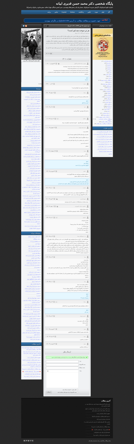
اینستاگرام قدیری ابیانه (35, 103)
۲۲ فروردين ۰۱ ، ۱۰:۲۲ (50, 63)
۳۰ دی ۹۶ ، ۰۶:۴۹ (49, 217)
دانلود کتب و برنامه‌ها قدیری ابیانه (33, 185)
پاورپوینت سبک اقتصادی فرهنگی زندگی (32, 129)
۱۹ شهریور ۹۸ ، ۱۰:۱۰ (50, 127)
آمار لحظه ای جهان (36, 281)
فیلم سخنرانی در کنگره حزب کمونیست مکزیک (32, 100)
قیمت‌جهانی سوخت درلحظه (34, 236)
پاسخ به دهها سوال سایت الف (34, 298)
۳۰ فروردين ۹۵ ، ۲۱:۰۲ (50, 329)
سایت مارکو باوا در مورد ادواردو (33, 262)
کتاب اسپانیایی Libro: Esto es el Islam (32, 226)
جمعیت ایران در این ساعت (34, 272)
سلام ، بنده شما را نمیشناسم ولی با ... (104, 144)
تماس (56, 12)
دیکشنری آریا (37, 267)
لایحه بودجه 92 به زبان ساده (34, 248)
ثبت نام (67, 357)
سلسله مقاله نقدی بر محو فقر (33, 200)
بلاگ (103, 441)
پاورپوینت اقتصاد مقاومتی (34, 228)
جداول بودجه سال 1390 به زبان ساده (32, 265)
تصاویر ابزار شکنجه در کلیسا (34, 246)
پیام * (80, 370)
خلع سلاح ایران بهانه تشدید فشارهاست (33, 373)
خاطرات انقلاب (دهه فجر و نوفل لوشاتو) (31, 147)
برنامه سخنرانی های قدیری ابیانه (33, 92)
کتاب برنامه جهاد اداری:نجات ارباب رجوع (31, 207)
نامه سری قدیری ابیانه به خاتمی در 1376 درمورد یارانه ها (31, 192)
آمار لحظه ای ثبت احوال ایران (33, 274)
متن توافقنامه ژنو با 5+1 (35, 241)
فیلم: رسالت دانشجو (35, 175)
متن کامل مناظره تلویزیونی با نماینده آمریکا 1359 (32, 150)
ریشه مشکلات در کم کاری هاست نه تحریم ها (31, 369)
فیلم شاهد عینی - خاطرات (34, 113)
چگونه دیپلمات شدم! (35, 158)
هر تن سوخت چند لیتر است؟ (78, 31)
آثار (109, 12)
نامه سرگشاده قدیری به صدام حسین (32, 205)
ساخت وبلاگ (108, 441)
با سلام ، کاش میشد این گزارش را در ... (104, 131)
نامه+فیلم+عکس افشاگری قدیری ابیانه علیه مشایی (32, 116)
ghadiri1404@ (64, 21)
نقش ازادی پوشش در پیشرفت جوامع (32, 212)
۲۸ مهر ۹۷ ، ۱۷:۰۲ (49, 198)
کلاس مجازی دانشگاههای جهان (33, 279)
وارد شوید (54, 357)
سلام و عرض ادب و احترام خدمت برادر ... (103, 139)
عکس (89, 12)
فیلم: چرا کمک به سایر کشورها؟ (33, 180)
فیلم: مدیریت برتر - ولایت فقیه (33, 177)
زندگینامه (81, 12)
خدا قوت (110, 153)
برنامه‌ (49, 12)
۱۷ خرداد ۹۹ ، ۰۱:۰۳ (50, 118)
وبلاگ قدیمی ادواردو (35, 257)
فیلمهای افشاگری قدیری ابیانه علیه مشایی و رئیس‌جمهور (31, 333)
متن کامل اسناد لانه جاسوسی (34, 166)
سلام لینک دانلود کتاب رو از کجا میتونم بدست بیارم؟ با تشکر (100, 134)
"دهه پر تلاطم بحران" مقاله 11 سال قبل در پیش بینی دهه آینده (31, 188)
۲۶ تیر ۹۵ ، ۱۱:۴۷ (49, 301)
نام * (80, 361)
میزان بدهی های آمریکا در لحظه (33, 286)
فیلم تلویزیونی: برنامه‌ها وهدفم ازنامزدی (31, 119)
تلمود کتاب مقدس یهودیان (34, 214)
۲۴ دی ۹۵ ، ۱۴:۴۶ (49, 236)
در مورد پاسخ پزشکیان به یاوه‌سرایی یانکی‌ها (32, 360)
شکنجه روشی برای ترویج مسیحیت (33, 219)
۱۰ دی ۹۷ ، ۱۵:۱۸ (49, 187)
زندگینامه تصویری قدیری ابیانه (33, 108)
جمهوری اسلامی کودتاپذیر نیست (34, 357)
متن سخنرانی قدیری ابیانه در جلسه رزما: (32, 376)
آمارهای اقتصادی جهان (35, 284)
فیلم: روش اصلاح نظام (35, 173)
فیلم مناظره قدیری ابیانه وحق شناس (32, 154)
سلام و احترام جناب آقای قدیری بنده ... (104, 136)
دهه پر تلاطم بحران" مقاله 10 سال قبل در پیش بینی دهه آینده (31, 301)
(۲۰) (64, 59)
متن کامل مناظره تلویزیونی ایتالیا (33, 323)
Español (64, 12)
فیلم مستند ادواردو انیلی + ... (34, 168)
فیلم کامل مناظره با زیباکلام (34, 110)
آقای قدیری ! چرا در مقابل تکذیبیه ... (104, 146)
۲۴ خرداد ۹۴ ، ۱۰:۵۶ (50, 336)
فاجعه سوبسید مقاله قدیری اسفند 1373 (31, 198)
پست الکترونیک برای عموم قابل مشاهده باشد (67, 393)
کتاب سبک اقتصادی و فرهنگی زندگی (32, 126)
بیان (70, 357)
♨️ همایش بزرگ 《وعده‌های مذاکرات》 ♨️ (31, 371)
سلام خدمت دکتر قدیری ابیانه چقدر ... (104, 149)
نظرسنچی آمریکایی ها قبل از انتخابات (32, 288)
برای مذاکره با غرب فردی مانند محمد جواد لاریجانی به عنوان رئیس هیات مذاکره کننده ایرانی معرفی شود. (32, 353)
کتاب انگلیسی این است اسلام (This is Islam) (32, 222)
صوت (96, 12)
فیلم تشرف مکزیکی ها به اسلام (33, 105)
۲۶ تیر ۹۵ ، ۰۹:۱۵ (49, 316)
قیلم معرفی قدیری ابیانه (35, 94)
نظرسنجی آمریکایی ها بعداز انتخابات (32, 291)
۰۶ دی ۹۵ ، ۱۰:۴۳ (49, 281)
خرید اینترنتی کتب (36, 124)
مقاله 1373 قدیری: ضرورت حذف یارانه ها (31, 195)
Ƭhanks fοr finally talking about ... (105, 151)
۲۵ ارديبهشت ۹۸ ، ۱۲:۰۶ (51, 150)
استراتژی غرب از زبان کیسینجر (33, 145)
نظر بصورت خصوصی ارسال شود (69, 390)
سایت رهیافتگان (36, 239)
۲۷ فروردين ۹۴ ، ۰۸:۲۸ (50, 343)
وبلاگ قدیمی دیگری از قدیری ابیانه (33, 255)
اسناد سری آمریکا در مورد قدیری (33, 161)
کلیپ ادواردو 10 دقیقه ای (34, 170)
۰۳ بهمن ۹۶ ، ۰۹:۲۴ (50, 206)
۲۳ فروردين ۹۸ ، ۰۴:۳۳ (50, 171)
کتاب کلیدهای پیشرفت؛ (35, 140)
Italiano (72, 12)
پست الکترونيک (82, 364)
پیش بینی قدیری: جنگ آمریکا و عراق (32, 202)
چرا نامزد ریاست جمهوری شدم (33, 122)
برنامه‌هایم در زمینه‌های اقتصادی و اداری (31, 156)
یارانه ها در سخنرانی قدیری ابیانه (34, 362)
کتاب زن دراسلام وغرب (35, 210)
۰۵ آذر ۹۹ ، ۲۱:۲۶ (49, 106)
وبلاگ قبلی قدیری (36, 253)
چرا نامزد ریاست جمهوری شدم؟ (33, 337)
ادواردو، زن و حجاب (36, 182)
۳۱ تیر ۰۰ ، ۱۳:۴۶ (49, 83)
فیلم (103, 12)
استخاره (38, 293)
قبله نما (38, 295)
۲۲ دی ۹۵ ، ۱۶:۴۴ (49, 256)
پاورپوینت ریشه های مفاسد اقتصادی (32, 131)
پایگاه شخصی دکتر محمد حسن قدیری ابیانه (84, 3)
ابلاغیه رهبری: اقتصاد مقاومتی (33, 163)
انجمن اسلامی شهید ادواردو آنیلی (33, 260)
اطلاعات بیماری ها (36, 276)
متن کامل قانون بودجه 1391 (34, 250)
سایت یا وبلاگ (82, 367)
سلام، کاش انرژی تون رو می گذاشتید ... (104, 141)
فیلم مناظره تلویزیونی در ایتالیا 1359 (32, 97)
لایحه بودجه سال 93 (36, 142)
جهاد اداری (37, 243)
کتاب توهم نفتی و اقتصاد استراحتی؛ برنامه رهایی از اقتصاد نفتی (31, 137)
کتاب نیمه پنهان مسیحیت (35, 217)
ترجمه (38, 269)
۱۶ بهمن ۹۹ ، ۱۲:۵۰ (50, 92)
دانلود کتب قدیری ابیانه (35, 339)
